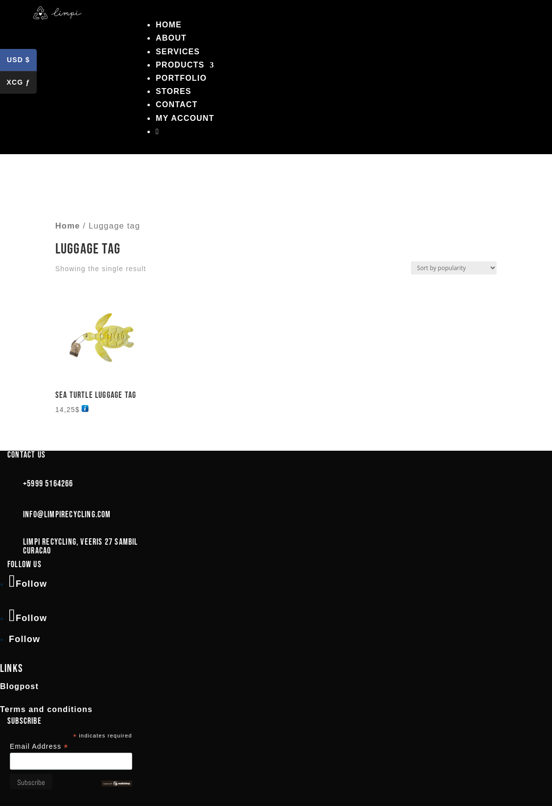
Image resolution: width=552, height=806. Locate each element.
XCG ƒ (21, 83)
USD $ (22, 61)
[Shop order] (454, 268)
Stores (174, 91)
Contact (176, 104)
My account (185, 118)
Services (178, 51)
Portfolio (181, 78)
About (171, 38)
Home (169, 25)
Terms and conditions (46, 709)
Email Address (39, 746)
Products (180, 65)
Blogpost (19, 686)
